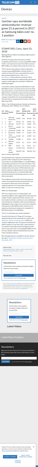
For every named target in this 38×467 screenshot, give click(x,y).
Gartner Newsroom (10, 39)
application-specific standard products (13, 220)
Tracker (21, 250)
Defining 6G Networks (9, 249)
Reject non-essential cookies (25, 455)
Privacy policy (22, 278)
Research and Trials (13, 250)
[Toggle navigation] (34, 2)
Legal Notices (24, 288)
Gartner (23, 249)
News (27, 249)
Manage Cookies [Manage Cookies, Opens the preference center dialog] (18, 461)
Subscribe (18, 275)
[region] (18, 455)
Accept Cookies (10, 456)
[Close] (33, 447)
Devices (6, 9)
